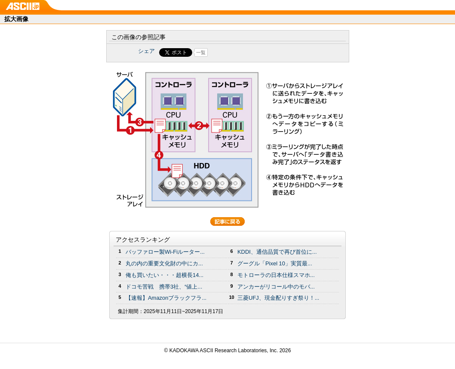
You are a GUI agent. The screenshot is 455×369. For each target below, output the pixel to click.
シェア (146, 51)
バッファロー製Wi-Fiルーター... (165, 252)
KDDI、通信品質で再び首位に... (277, 252)
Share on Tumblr (259, 52)
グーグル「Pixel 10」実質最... (274, 263)
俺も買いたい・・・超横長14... (164, 275)
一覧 (201, 52)
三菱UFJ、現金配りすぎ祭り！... (278, 298)
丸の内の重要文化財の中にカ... (164, 263)
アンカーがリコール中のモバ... (276, 286)
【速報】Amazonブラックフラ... (166, 298)
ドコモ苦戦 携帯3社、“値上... (164, 286)
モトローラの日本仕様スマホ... (276, 275)
